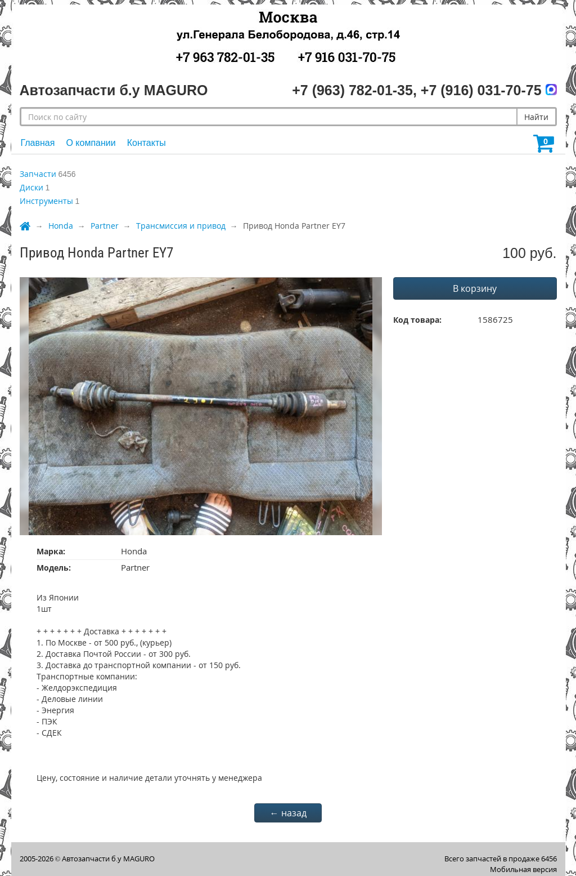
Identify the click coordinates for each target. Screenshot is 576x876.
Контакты (146, 143)
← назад (288, 813)
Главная (38, 143)
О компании (90, 143)
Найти (536, 117)
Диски (31, 187)
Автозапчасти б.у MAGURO (108, 858)
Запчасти (38, 173)
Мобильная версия (523, 869)
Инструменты (46, 200)
